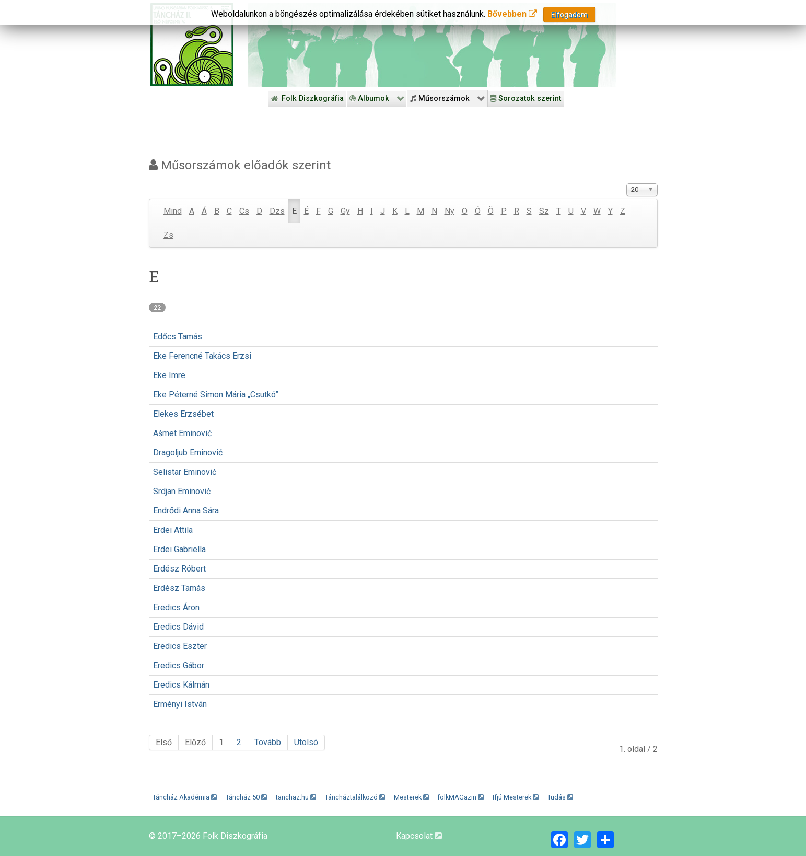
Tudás (560, 797)
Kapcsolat (419, 836)
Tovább (267, 742)
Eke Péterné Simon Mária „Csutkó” (215, 395)
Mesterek (411, 797)
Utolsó (306, 742)
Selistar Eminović (184, 472)
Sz (544, 211)
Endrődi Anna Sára (186, 511)
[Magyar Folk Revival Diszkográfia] (191, 44)
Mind (172, 211)
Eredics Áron (176, 607)
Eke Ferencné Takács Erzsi (202, 356)
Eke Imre (169, 375)
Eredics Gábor (178, 665)
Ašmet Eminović (182, 433)
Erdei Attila (173, 530)
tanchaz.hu (296, 797)
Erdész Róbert (179, 569)
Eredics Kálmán (181, 685)
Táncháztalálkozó (355, 797)
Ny (449, 211)
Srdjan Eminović (182, 491)
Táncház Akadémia (185, 797)
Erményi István (180, 704)
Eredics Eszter (180, 646)
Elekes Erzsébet (183, 414)
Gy (345, 211)
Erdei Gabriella (179, 549)
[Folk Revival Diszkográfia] (432, 45)
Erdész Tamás (179, 588)
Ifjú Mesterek (516, 797)
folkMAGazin (460, 797)
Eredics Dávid (178, 627)
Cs (244, 211)
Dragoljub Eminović (188, 453)
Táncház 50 (246, 797)
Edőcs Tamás (177, 336)
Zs (168, 235)
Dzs (277, 211)
